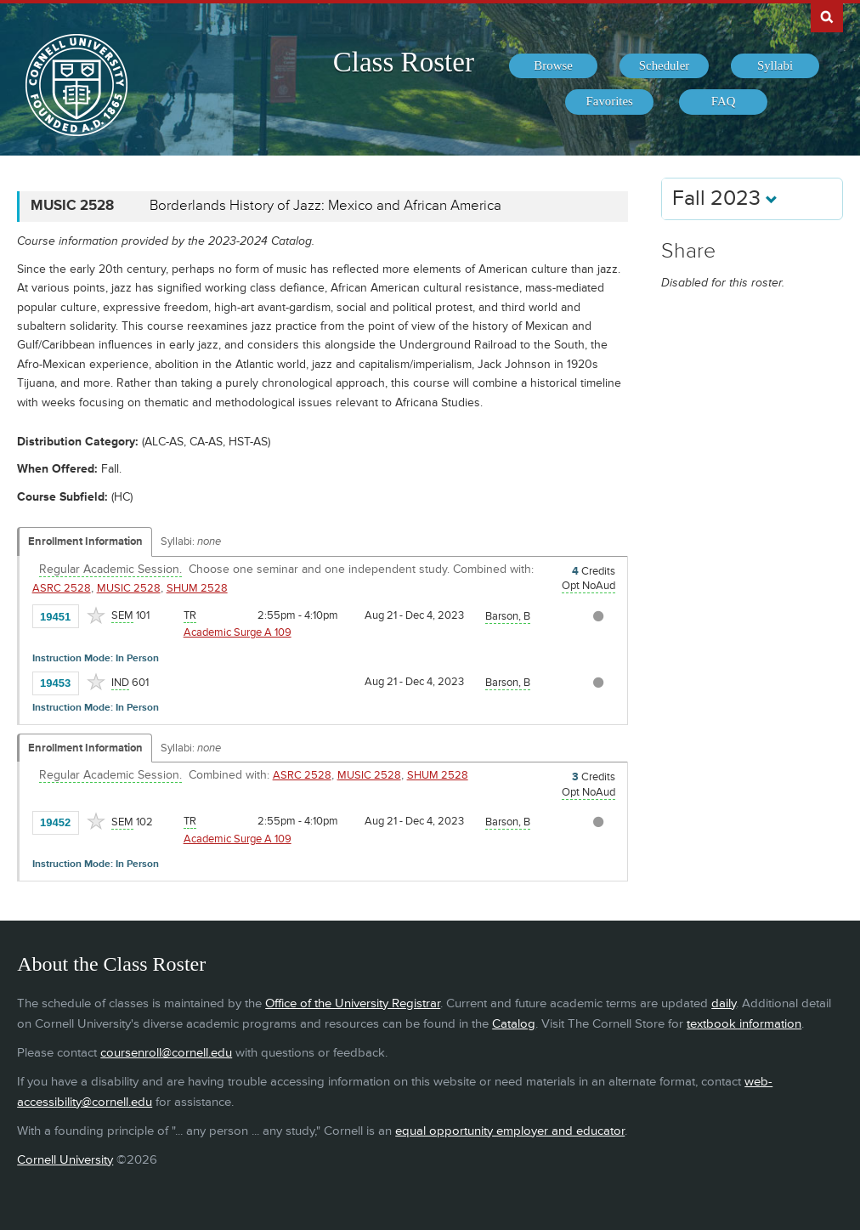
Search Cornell (827, 16)
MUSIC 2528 (129, 588)
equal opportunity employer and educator (510, 1131)
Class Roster (403, 62)
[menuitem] (553, 66)
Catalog (513, 1024)
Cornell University (65, 1160)
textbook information (744, 1024)
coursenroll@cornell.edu (166, 1053)
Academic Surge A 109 (237, 632)
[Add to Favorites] (96, 615)
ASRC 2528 (61, 588)
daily (723, 1003)
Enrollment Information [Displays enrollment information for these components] (85, 541)
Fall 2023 (725, 198)
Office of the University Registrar (352, 1003)
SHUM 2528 (197, 588)
